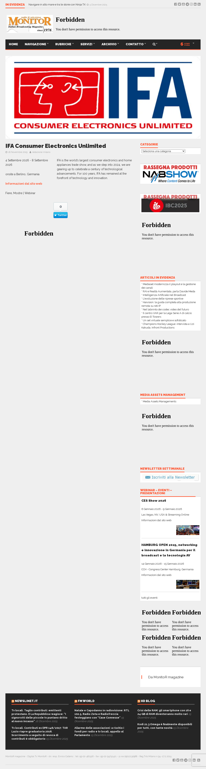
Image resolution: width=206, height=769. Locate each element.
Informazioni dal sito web (23, 183)
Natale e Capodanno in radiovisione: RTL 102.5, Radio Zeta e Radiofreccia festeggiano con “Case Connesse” (101, 714)
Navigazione (36, 44)
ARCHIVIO (109, 44)
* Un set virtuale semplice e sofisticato (163, 320)
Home (13, 44)
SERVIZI (86, 44)
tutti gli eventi (149, 597)
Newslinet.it (26, 701)
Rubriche (63, 44)
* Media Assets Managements (158, 401)
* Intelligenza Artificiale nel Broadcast (163, 294)
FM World (86, 701)
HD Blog (148, 701)
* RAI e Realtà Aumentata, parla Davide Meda (168, 291)
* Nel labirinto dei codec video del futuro (165, 309)
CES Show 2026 (153, 500)
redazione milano (41, 152)
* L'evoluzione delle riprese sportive (162, 298)
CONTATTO (135, 44)
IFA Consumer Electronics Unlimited (55, 146)
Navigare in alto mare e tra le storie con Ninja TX (57, 4)
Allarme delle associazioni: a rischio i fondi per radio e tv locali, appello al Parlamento (99, 731)
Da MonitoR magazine (166, 677)
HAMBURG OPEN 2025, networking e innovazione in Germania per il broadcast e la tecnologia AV (169, 550)
